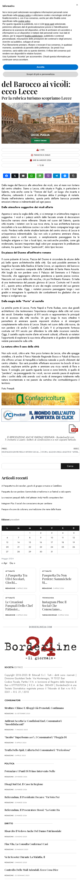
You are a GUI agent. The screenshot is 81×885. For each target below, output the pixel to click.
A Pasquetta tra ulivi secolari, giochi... (16, 578)
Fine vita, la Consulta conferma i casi (26, 844)
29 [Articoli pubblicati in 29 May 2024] (30, 551)
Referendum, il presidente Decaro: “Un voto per (32, 797)
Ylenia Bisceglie (49, 615)
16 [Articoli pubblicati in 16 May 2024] (41, 542)
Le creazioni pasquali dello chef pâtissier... (19, 605)
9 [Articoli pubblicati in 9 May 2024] (40, 537)
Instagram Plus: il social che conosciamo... (54, 605)
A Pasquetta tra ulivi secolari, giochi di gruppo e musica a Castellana (32, 485)
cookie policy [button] (24, 21)
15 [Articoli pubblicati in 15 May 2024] (30, 542)
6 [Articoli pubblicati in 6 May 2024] (7, 537)
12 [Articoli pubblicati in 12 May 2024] (74, 537)
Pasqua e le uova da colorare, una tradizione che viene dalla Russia (31, 509)
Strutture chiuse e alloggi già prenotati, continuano (34, 708)
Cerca (70, 466)
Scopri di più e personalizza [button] (40, 74)
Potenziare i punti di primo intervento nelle (30, 771)
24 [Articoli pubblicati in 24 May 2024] (52, 547)
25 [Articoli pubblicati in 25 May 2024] (63, 547)
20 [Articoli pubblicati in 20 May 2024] (7, 547)
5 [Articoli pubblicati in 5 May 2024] (73, 533)
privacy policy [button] (24, 15)
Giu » (12, 563)
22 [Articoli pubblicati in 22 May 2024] (30, 547)
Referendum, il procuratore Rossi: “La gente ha (32, 810)
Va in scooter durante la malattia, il (25, 857)
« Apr (4, 563)
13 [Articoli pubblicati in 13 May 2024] (7, 542)
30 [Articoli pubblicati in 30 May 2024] (41, 551)
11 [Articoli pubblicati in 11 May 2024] (63, 537)
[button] (77, 4)
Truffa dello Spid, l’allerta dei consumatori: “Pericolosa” (38, 750)
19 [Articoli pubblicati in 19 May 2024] (74, 542)
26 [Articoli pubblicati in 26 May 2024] (74, 547)
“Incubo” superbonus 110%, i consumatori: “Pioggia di (36, 737)
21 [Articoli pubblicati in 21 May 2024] (18, 547)
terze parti (49, 24)
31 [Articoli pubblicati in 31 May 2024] (52, 551)
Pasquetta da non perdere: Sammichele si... (56, 578)
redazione (10, 588)
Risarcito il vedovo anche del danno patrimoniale (33, 831)
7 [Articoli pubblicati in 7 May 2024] (18, 537)
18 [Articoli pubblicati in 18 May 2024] (63, 542)
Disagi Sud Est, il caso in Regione (24, 784)
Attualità (10, 571)
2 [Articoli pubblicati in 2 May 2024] (40, 533)
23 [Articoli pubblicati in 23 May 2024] (41, 547)
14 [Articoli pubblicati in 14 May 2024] (18, 542)
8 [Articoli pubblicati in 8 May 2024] (29, 537)
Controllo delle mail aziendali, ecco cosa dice (31, 869)
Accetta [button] (40, 67)
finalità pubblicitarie (34, 36)
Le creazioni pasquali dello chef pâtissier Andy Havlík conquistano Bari (32, 497)
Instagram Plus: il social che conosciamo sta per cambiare (27, 503)
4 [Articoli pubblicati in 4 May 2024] (62, 533)
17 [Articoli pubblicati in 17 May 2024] (52, 542)
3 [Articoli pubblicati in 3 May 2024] (51, 533)
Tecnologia (48, 598)
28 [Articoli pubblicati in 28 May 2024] (18, 551)
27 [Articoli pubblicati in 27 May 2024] (7, 551)
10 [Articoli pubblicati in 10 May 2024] (52, 537)
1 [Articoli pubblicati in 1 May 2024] (29, 533)
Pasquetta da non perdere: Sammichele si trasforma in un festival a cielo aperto (36, 491)
